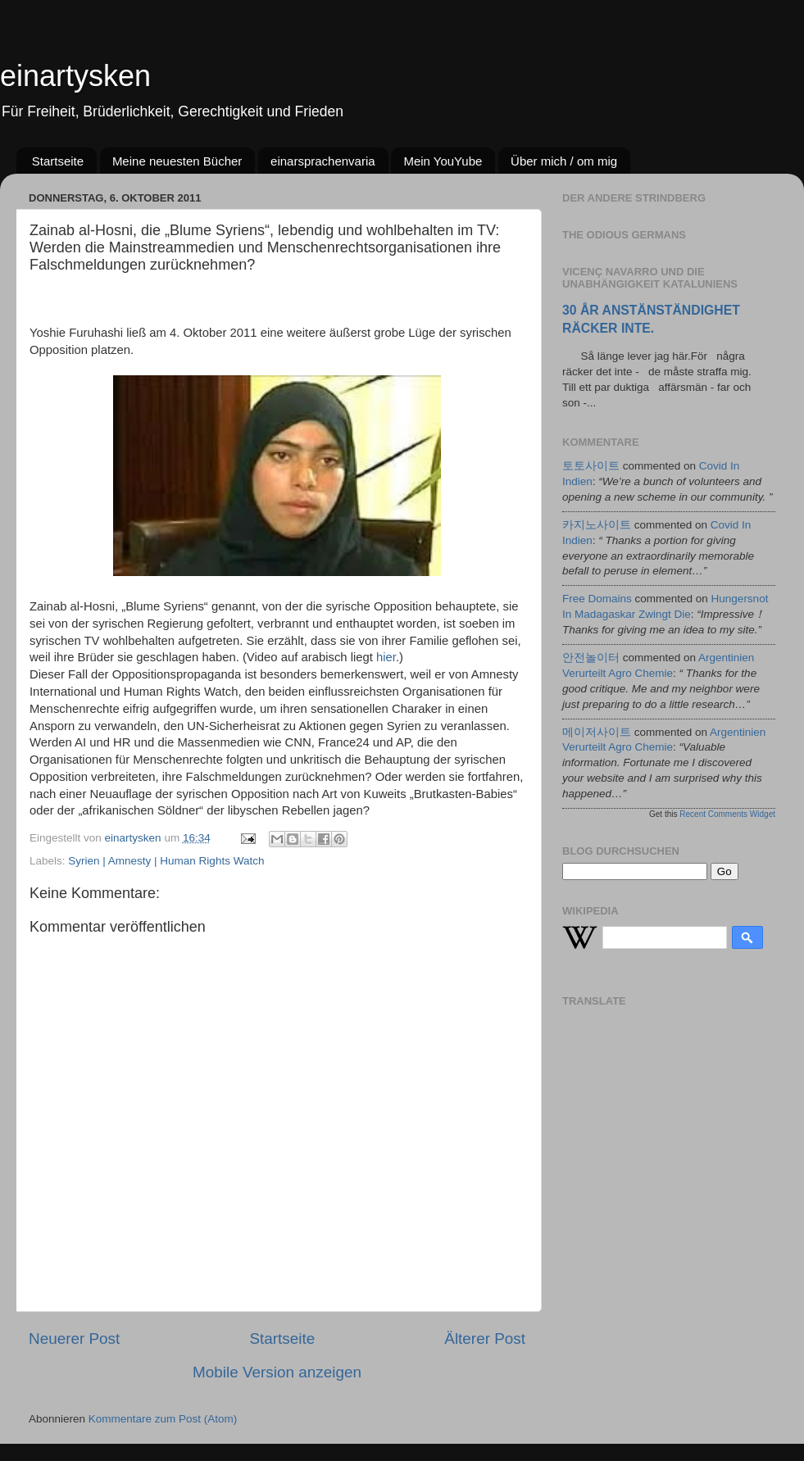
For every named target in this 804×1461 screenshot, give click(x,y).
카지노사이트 (596, 525)
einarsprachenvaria (322, 161)
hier (386, 657)
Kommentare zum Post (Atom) (163, 1419)
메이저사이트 (596, 732)
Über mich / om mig (564, 161)
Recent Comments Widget (727, 814)
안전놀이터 (591, 657)
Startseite (58, 161)
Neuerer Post (74, 1338)
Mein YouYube (442, 161)
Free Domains (597, 598)
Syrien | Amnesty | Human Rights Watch (166, 861)
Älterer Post (484, 1338)
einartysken (75, 76)
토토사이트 (591, 466)
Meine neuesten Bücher (177, 161)
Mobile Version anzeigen (277, 1372)
